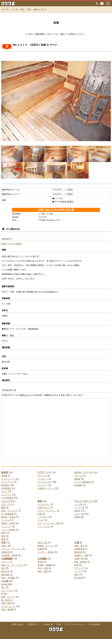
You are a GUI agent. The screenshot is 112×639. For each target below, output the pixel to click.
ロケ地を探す (95, 624)
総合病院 (5, 574)
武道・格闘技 (80, 562)
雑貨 (3, 533)
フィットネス (44, 526)
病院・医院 (43, 571)
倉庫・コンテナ (8, 597)
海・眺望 (5, 600)
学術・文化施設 (8, 577)
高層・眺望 (6, 603)
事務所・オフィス (46, 546)
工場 (76, 542)
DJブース (42, 475)
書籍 (3, 539)
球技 (76, 574)
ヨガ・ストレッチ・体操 (49, 523)
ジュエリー (6, 526)
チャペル (78, 475)
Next (108, 99)
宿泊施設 (78, 485)
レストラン (6, 494)
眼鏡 (3, 507)
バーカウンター (45, 482)
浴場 (3, 243)
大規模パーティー (46, 488)
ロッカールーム (8, 606)
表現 (76, 565)
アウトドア (79, 568)
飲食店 (4, 472)
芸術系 (77, 517)
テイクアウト (7, 482)
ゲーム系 (78, 504)
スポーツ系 (79, 514)
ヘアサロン (43, 517)
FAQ (58, 624)
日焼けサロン (44, 507)
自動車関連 (79, 549)
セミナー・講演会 (46, 552)
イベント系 (79, 507)
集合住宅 (5, 571)
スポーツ (79, 558)
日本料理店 (6, 488)
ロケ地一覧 (48, 624)
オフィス (42, 542)
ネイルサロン (44, 504)
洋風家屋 (5, 552)
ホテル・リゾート (83, 472)
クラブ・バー (45, 472)
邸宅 (3, 568)
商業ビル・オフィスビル (12, 565)
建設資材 (78, 552)
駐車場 (4, 584)
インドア (78, 571)
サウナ (8, 243)
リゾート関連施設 (82, 482)
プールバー (43, 479)
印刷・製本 (79, 546)
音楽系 (77, 510)
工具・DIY (6, 504)
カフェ (4, 491)
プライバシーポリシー (75, 624)
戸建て (4, 546)
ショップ (5, 501)
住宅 (3, 542)
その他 (4, 581)
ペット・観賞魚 (8, 529)
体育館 (41, 562)
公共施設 (42, 558)
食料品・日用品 (8, 517)
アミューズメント (83, 501)
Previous (3, 99)
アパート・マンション (11, 549)
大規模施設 (7, 558)
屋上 (3, 587)
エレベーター (7, 590)
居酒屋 (4, 475)
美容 (20, 243)
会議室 (41, 549)
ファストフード (8, 479)
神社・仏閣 (43, 568)
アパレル (5, 520)
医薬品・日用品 (8, 523)
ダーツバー (43, 485)
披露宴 (77, 479)
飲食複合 (5, 485)
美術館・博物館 (45, 565)
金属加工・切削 (81, 555)
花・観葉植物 (7, 514)
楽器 (3, 536)
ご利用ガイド (33, 624)
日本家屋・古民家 (9, 555)
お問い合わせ (17, 624)
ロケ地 (14, 243)
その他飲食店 (7, 497)
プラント (5, 562)
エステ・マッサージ (47, 510)
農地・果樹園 (7, 609)
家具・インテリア (9, 510)
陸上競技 (78, 577)
